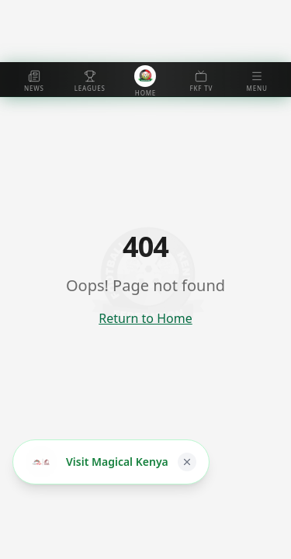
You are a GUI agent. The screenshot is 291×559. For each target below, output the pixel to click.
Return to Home (145, 318)
